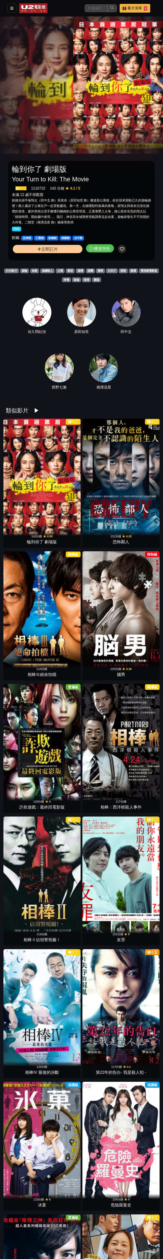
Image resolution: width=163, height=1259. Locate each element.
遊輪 (24, 270)
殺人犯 (24, 1049)
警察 (100, 270)
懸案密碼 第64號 (62, 793)
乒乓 (24, 857)
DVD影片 (11, 270)
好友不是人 (62, 1178)
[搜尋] (96, 8)
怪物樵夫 (100, 665)
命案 (34, 270)
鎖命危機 (139, 793)
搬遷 (133, 270)
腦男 (139, 473)
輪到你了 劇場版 (24, 473)
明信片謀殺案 (139, 729)
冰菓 (101, 601)
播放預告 (100, 248)
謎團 (90, 270)
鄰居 (70, 270)
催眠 (24, 1114)
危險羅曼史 (139, 601)
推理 (86, 279)
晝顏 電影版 (139, 1178)
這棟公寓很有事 (62, 665)
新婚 (76, 279)
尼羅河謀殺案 (100, 729)
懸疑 (96, 279)
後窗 (24, 1178)
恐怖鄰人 (62, 473)
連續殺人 (47, 270)
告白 (101, 985)
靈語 (139, 665)
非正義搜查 (62, 857)
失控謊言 (139, 857)
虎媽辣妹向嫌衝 (100, 1114)
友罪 (139, 537)
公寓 (60, 270)
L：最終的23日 (139, 1049)
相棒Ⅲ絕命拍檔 (100, 473)
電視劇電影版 (149, 270)
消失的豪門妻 (139, 1114)
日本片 (112, 270)
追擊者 (101, 1049)
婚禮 (80, 270)
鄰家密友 (100, 1242)
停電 (66, 279)
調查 (123, 270)
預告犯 (24, 921)
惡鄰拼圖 (100, 921)
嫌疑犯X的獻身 (62, 1049)
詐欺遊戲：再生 (139, 921)
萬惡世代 (62, 729)
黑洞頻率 (62, 1114)
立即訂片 (47, 249)
